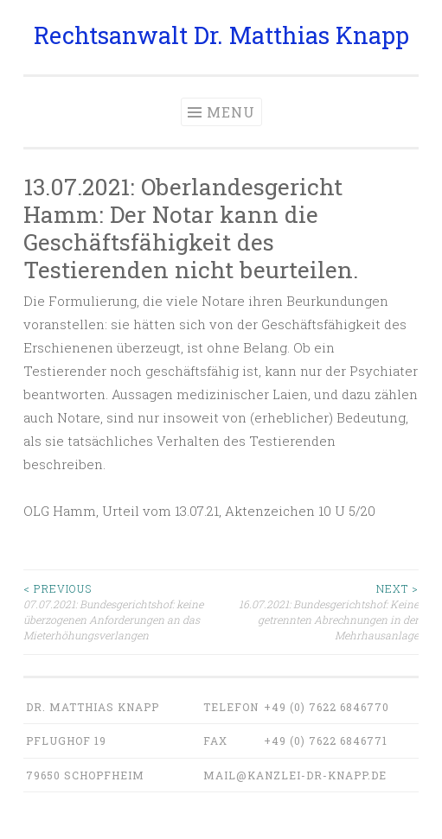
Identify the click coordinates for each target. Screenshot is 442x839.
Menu (231, 112)
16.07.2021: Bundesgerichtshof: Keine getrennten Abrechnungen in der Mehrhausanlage (320, 612)
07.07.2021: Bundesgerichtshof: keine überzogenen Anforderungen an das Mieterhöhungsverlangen (122, 612)
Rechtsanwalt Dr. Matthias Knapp (221, 35)
